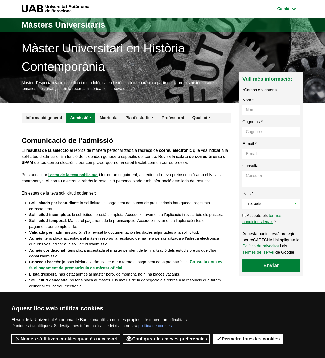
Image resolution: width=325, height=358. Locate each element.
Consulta (250, 166)
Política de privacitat (260, 247)
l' (73, 175)
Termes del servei (258, 253)
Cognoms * (252, 122)
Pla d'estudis (138, 118)
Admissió (79, 118)
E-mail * (249, 144)
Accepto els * (262, 219)
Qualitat (200, 118)
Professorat (173, 118)
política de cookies (155, 326)
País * (247, 194)
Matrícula (108, 118)
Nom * (248, 101)
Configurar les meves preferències (166, 339)
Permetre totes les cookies (248, 339)
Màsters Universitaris (68, 24)
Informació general (44, 118)
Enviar (271, 266)
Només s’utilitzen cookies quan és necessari (65, 339)
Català (290, 8)
